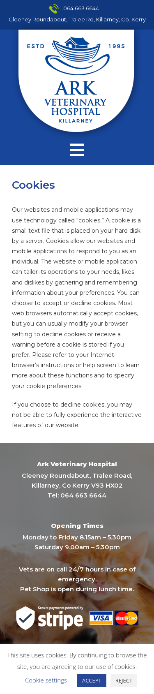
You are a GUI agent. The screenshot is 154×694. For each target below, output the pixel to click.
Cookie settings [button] (46, 680)
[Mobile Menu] (77, 150)
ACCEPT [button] (91, 680)
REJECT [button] (123, 680)
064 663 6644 (81, 8)
